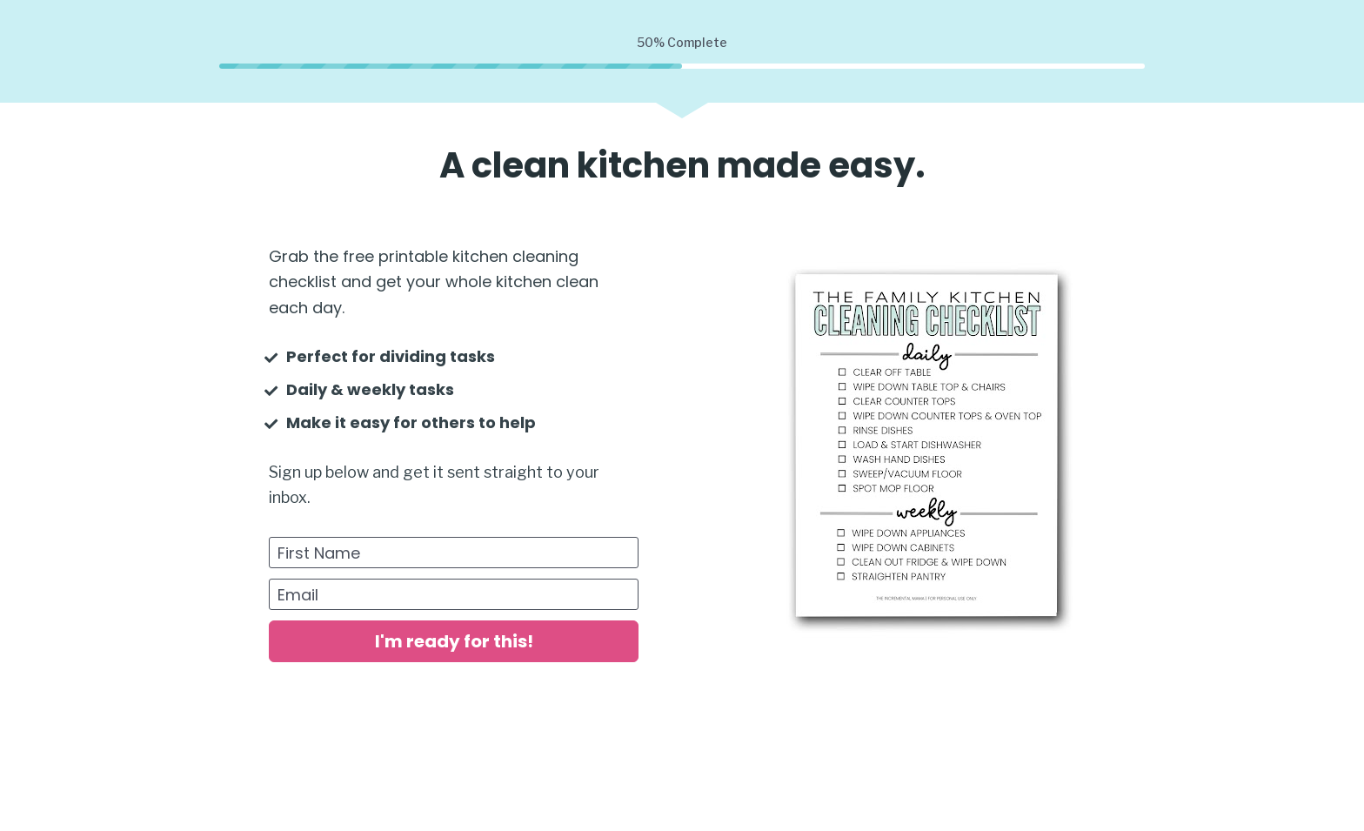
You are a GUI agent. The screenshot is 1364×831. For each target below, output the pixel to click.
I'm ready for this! (454, 641)
